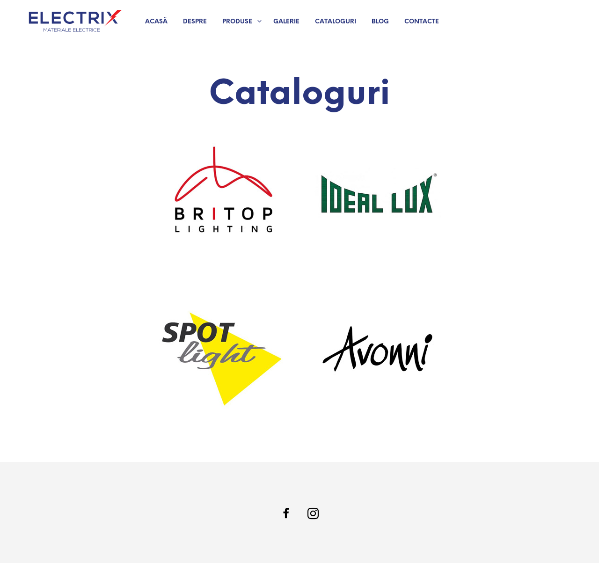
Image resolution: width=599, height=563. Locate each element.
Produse (237, 22)
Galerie (286, 22)
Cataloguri (335, 22)
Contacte (421, 22)
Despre (195, 22)
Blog (380, 22)
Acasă (156, 22)
